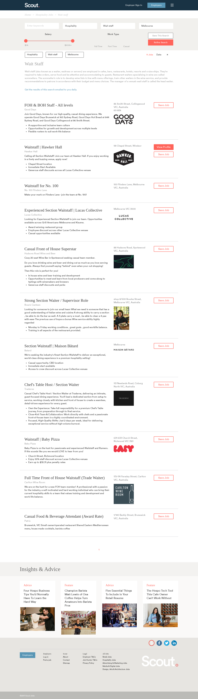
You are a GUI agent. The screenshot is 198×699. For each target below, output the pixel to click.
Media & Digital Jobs (111, 666)
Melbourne (75, 55)
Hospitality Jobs (109, 660)
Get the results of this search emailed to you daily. (51, 90)
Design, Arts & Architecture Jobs (116, 669)
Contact (66, 660)
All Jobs (106, 654)
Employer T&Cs (89, 657)
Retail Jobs (107, 657)
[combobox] (80, 26)
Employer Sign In (133, 5)
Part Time (112, 46)
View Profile (164, 147)
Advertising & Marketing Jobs (115, 663)
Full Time (98, 46)
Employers (156, 5)
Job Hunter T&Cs (90, 660)
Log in (45, 657)
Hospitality (34, 55)
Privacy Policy (88, 663)
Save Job (163, 105)
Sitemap (66, 663)
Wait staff (54, 55)
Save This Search (160, 36)
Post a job (47, 660)
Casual (126, 46)
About (65, 657)
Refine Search (161, 42)
